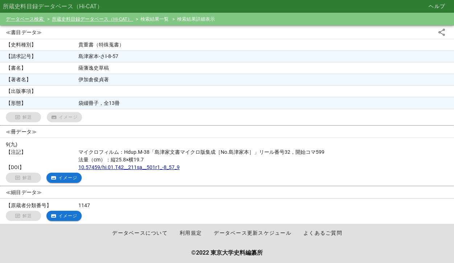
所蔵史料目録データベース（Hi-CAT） (92, 19)
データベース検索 (25, 19)
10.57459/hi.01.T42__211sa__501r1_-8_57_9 (129, 167)
